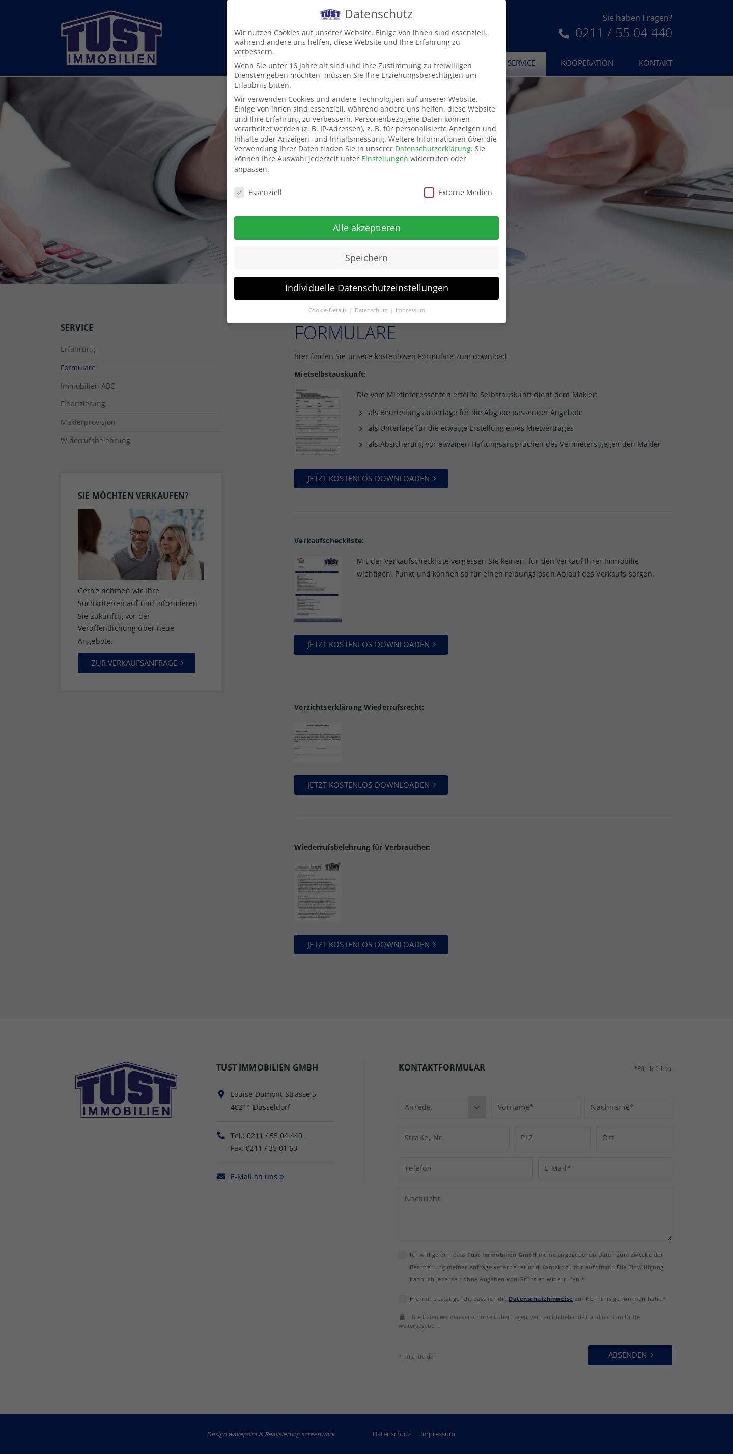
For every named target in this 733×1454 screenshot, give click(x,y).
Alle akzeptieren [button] (367, 220)
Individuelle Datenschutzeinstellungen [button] (366, 280)
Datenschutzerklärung (433, 141)
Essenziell (258, 184)
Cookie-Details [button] (328, 302)
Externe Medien (458, 184)
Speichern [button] (366, 250)
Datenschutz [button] (372, 302)
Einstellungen (384, 151)
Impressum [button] (410, 302)
